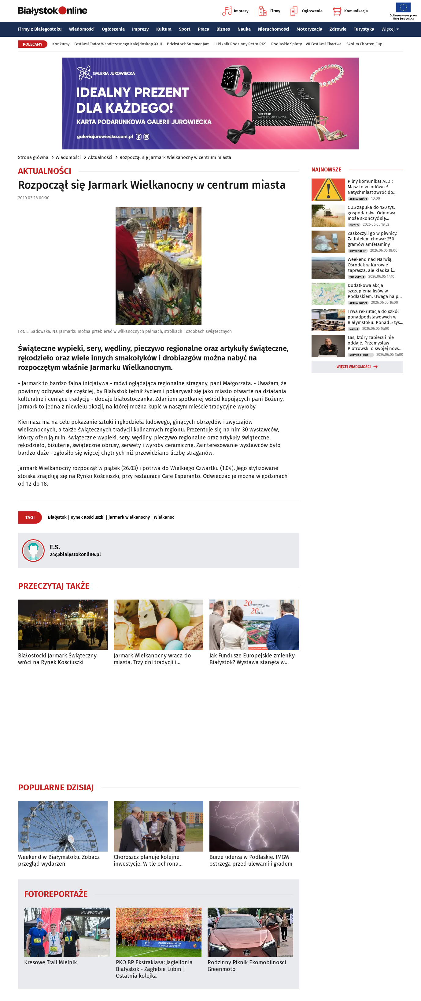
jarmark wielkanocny (129, 517)
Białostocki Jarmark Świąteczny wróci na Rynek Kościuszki (57, 659)
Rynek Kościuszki (88, 517)
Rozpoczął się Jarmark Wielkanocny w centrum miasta (175, 157)
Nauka (244, 29)
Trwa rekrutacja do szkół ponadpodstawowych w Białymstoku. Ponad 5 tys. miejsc (374, 317)
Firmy (269, 11)
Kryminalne (357, 251)
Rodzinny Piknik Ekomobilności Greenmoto (247, 966)
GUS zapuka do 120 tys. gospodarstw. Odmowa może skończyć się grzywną (371, 213)
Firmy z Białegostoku (40, 29)
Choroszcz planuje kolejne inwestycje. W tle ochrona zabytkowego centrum (146, 860)
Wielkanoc (164, 517)
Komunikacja (350, 11)
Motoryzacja (309, 29)
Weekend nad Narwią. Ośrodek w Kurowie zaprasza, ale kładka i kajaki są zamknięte (370, 265)
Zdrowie (338, 29)
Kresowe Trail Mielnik (50, 962)
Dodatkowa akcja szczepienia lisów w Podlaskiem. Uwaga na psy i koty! (375, 291)
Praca (203, 29)
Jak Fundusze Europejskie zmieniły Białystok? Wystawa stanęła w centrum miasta (252, 659)
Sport (184, 29)
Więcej (390, 29)
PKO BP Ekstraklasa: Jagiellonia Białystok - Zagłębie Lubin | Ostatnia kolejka (154, 969)
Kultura (164, 29)
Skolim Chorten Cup (364, 44)
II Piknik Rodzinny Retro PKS (240, 44)
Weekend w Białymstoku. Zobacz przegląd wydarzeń (59, 860)
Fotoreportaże (56, 893)
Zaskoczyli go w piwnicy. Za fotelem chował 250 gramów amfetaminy (372, 239)
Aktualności (100, 157)
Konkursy (60, 44)
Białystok (57, 517)
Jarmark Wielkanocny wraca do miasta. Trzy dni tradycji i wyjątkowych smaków (152, 659)
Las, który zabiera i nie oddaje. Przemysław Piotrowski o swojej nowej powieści (375, 343)
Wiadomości (81, 29)
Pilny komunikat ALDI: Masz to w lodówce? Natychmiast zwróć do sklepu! (370, 187)
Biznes (223, 29)
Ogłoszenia (306, 11)
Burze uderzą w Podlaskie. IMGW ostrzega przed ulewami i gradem (250, 860)
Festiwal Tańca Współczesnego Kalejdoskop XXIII (118, 44)
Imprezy (235, 11)
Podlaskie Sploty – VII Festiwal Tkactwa (306, 44)
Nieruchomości (273, 29)
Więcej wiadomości (354, 367)
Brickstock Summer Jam (188, 44)
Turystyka (364, 29)
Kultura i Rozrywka (361, 355)
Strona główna (33, 157)
